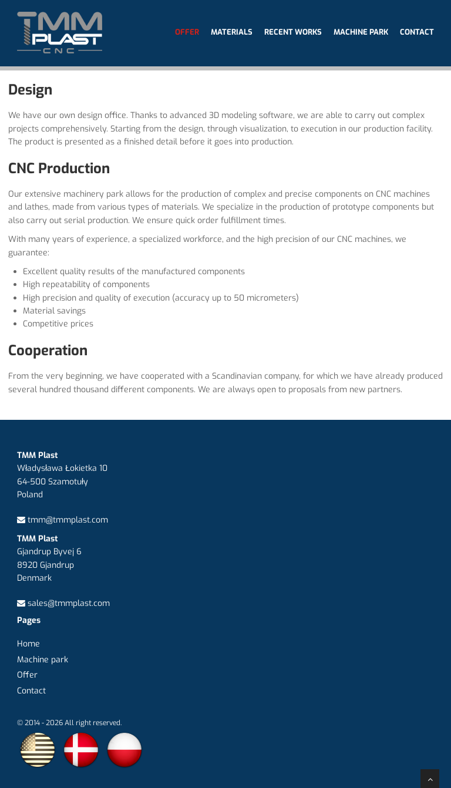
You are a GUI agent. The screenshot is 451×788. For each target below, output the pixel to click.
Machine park (361, 32)
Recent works (293, 32)
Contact (417, 32)
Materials (232, 32)
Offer (187, 32)
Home (28, 643)
